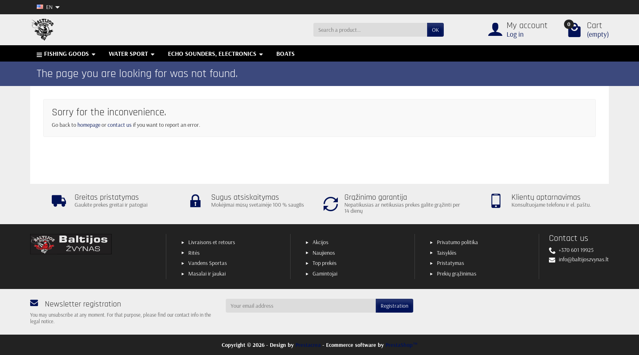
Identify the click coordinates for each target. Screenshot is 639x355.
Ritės (194, 252)
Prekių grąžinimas (456, 273)
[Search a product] (370, 30)
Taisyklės (446, 252)
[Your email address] (301, 306)
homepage (88, 124)
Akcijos (320, 242)
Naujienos (324, 252)
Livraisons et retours (211, 242)
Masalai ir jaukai (207, 273)
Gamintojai (325, 273)
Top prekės (325, 263)
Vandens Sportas (207, 263)
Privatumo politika (457, 242)
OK (435, 29)
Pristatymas (450, 263)
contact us (120, 124)
